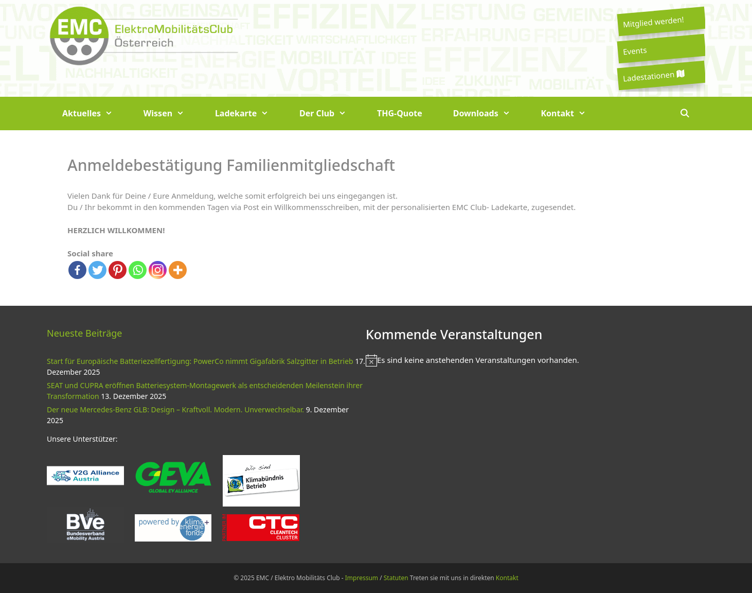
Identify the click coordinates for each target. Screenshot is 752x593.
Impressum (361, 577)
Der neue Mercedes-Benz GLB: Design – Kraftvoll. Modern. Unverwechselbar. (175, 409)
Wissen (172, 113)
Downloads (489, 113)
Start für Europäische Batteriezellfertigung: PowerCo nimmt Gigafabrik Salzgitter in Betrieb (200, 361)
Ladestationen (653, 75)
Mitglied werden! (653, 21)
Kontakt (571, 113)
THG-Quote (399, 113)
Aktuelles (95, 113)
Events (634, 50)
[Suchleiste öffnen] (684, 113)
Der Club (330, 113)
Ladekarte (249, 113)
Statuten (396, 577)
